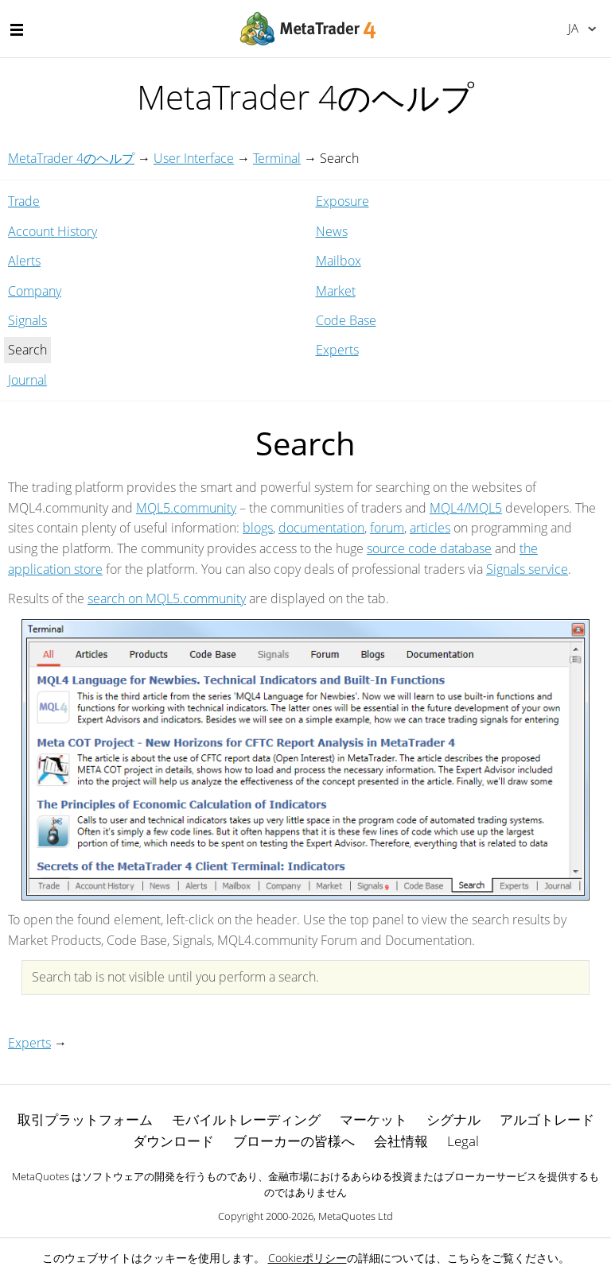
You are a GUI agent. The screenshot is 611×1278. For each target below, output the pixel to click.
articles (430, 527)
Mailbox (338, 260)
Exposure (342, 201)
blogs (258, 527)
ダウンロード (173, 1141)
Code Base (346, 320)
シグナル (453, 1119)
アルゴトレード (547, 1119)
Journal (27, 380)
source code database (429, 548)
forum (387, 527)
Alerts (24, 260)
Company (34, 291)
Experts (337, 349)
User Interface (194, 158)
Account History (52, 231)
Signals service (527, 569)
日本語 (573, 28)
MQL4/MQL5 (466, 508)
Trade (24, 201)
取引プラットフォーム (85, 1119)
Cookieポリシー (307, 1257)
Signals (27, 320)
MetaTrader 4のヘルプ (71, 158)
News (332, 231)
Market (336, 291)
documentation (321, 527)
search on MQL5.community (167, 598)
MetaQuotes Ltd (355, 1216)
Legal (463, 1141)
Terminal (277, 158)
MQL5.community (186, 508)
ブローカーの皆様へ (294, 1141)
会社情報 (401, 1141)
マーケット (373, 1119)
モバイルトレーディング (246, 1119)
